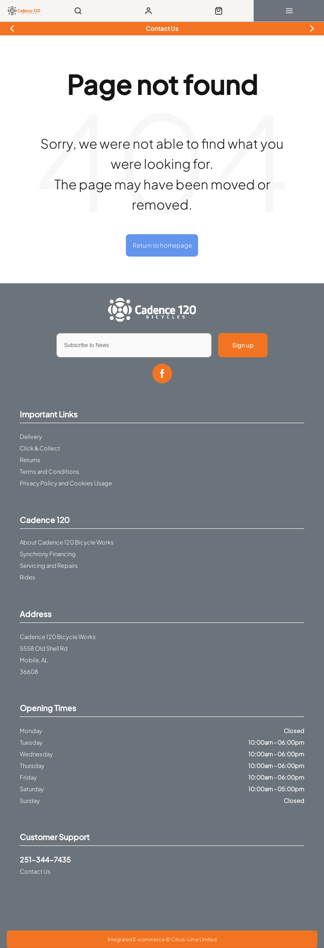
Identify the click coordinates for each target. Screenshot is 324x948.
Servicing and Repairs (49, 565)
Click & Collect (40, 448)
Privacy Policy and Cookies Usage (66, 483)
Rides (27, 577)
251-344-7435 (45, 859)
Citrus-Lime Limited (193, 939)
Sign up (243, 345)
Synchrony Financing (48, 554)
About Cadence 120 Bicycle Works (67, 542)
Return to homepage (162, 245)
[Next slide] (311, 29)
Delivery (31, 436)
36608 (29, 671)
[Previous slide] (12, 29)
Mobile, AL (34, 660)
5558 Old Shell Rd (44, 648)
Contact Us (35, 871)
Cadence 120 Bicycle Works (58, 636)
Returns (30, 459)
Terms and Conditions (49, 471)
